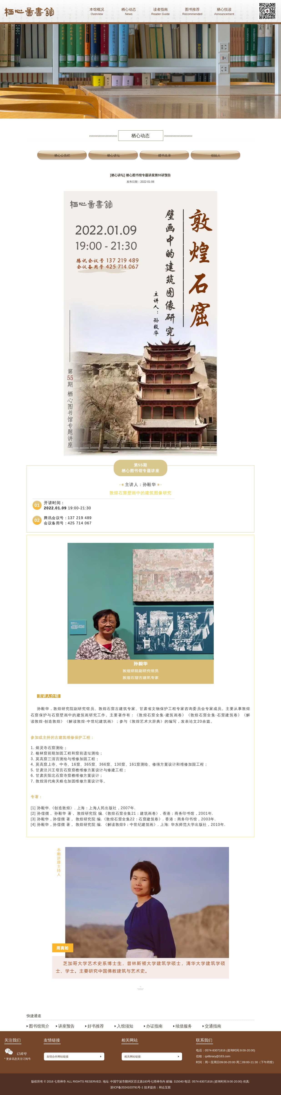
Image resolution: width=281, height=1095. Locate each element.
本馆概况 (97, 12)
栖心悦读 (224, 12)
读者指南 (160, 12)
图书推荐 (192, 12)
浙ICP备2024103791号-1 (126, 1087)
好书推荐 (96, 1026)
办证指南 (154, 1026)
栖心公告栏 (62, 155)
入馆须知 (125, 1026)
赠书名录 (164, 155)
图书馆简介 (39, 1026)
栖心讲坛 (113, 155)
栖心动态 (129, 12)
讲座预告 (66, 1026)
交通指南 (213, 1026)
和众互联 (165, 1087)
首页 (29, 12)
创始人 (216, 155)
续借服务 (184, 1026)
